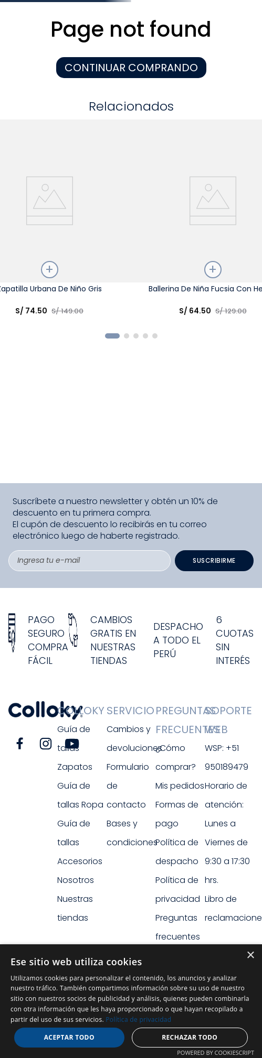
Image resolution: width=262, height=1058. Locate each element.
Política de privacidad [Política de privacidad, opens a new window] (138, 1019)
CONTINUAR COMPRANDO (131, 67)
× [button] (250, 955)
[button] (112, 336)
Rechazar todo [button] (189, 1037)
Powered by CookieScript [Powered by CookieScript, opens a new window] (215, 1052)
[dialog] (131, 1001)
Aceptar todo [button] (69, 1037)
